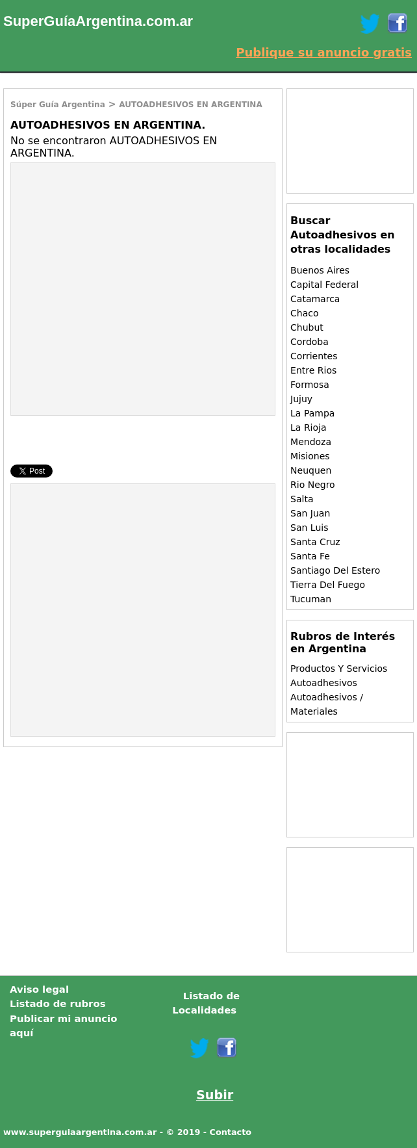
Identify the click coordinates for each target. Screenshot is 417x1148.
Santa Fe (310, 556)
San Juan (310, 513)
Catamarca (315, 299)
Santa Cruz (315, 542)
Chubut (306, 327)
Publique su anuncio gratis (324, 52)
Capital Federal (324, 284)
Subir (214, 1095)
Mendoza (310, 442)
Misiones (310, 456)
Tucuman (310, 599)
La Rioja (308, 427)
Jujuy (301, 399)
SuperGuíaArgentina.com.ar (98, 21)
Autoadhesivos (323, 683)
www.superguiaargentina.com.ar (80, 1132)
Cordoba (309, 342)
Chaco (304, 313)
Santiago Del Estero (335, 570)
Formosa (309, 384)
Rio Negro (312, 484)
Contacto (231, 1132)
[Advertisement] (120, 257)
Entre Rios (313, 370)
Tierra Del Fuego (327, 585)
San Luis (309, 527)
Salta (301, 499)
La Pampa (312, 413)
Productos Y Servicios (338, 668)
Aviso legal (39, 989)
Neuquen (310, 470)
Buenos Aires (319, 270)
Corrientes (313, 356)
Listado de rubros (58, 1004)
